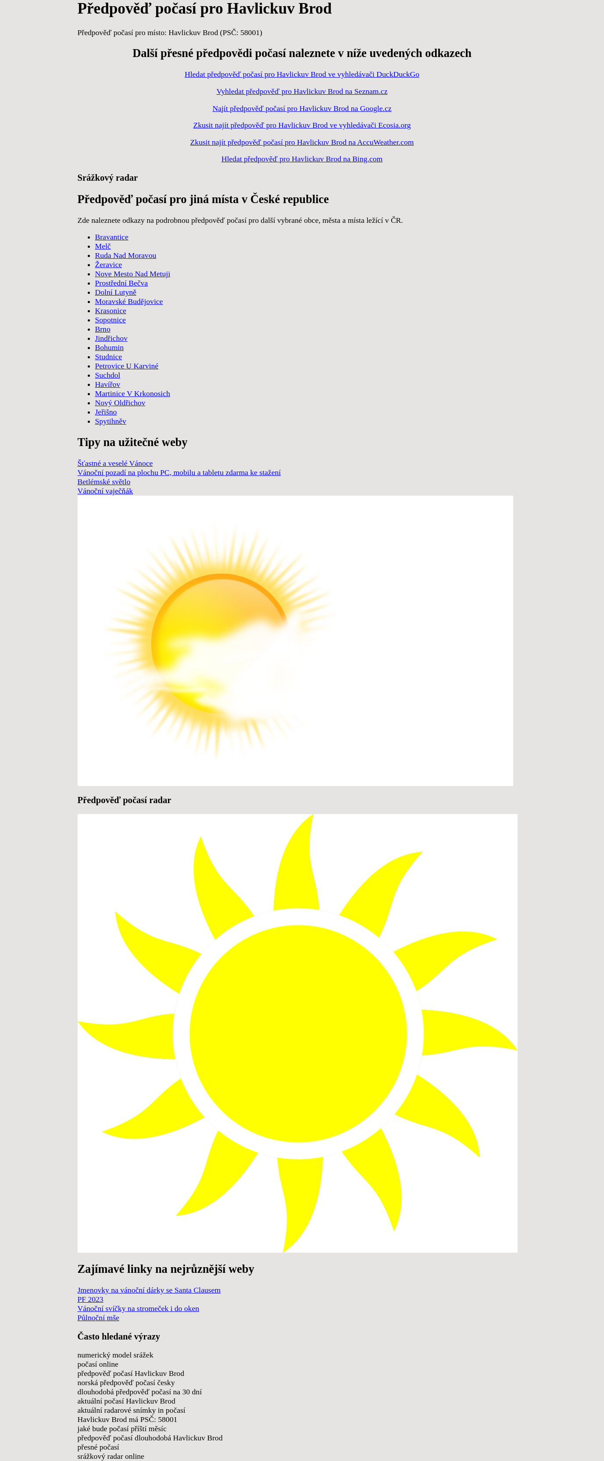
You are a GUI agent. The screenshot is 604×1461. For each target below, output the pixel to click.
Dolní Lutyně (115, 292)
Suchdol (108, 375)
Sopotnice (110, 319)
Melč (103, 246)
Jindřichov (111, 338)
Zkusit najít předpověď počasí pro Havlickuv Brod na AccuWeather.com (302, 142)
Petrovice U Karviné (127, 365)
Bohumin (109, 347)
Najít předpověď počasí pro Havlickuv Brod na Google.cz (301, 108)
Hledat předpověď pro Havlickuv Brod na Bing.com (302, 158)
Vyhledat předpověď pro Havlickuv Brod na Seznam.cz (301, 91)
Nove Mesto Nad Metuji (133, 273)
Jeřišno (106, 411)
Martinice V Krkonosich (132, 393)
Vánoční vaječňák (105, 490)
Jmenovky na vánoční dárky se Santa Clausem (149, 1290)
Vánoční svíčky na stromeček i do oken (139, 1308)
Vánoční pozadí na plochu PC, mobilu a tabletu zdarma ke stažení (179, 472)
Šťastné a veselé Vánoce (115, 463)
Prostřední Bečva (121, 283)
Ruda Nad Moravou (126, 255)
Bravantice (112, 236)
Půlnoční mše (98, 1317)
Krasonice (110, 310)
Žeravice (108, 264)
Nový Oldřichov (120, 402)
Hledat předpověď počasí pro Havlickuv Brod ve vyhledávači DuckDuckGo (302, 74)
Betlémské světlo (104, 481)
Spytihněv (110, 421)
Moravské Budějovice (129, 301)
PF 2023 (91, 1299)
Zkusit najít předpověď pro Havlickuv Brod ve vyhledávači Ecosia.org (302, 125)
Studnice (108, 356)
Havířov (108, 384)
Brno (103, 329)
